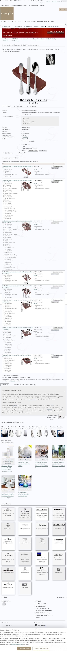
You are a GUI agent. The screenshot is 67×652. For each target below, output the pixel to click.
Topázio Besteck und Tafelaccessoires (25, 527)
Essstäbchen (28, 26)
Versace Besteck (25, 570)
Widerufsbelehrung (42, 613)
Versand (32, 141)
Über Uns (48, 1)
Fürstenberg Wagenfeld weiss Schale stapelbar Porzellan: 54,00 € (7, 496)
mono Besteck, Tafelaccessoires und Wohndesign (42, 557)
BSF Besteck (25, 585)
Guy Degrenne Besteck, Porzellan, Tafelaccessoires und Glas (8, 557)
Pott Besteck (42, 541)
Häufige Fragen (40, 603)
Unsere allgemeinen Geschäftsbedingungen (43, 609)
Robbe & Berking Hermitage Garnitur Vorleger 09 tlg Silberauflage (17, 356)
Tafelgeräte (6, 40)
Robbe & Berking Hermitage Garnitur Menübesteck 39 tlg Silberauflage (17, 301)
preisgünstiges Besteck (9, 28)
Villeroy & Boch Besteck (8, 585)
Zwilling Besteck (59, 570)
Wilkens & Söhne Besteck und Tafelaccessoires (42, 527)
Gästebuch (42, 3)
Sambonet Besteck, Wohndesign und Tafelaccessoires (25, 557)
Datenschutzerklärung (44, 615)
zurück (4, 597)
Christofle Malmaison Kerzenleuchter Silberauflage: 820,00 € (58, 464)
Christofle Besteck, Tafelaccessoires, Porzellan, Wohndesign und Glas (59, 513)
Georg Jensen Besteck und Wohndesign (8, 512)
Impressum (38, 618)
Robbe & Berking (23, 5)
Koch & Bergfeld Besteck (59, 526)
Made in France (53, 26)
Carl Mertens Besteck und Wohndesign (42, 571)
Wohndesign (15, 40)
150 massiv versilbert (33, 5)
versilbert (49, 409)
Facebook (41, 625)
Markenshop (6, 39)
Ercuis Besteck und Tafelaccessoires (8, 527)
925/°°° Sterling (51, 39)
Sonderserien (25, 39)
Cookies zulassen (24, 648)
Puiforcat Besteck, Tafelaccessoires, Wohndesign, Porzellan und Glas (25, 514)
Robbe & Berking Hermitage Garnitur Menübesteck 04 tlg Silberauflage (17, 167)
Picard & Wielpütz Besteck (8, 570)
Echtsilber (25, 137)
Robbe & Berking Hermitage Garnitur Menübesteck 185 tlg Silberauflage (17, 222)
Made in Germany (40, 26)
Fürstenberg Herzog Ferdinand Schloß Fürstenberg (8, 454)
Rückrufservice (56, 1)
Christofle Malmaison (41, 453)
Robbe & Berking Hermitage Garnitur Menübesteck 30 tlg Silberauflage (17, 286)
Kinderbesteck (18, 26)
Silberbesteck (6, 26)
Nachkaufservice (23, 28)
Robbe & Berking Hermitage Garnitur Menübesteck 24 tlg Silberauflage (17, 272)
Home (2, 5)
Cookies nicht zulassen (41, 648)
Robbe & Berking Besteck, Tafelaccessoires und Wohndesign (42, 513)
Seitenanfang (60, 597)
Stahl (52, 405)
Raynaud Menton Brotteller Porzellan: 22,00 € (23, 464)
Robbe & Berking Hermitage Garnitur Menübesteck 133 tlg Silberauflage (17, 181)
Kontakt (38, 601)
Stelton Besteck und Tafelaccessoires (59, 556)
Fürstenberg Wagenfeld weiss (8, 483)
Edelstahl (15, 39)
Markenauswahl (14, 5)
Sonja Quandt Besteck (8, 541)
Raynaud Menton (24, 453)
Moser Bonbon (24, 483)
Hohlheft (14, 405)
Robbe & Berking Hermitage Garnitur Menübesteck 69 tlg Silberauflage (17, 328)
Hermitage (42, 5)
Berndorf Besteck (59, 541)
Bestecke (7, 5)
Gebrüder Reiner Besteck (25, 541)
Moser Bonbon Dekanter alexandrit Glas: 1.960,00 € (23, 494)
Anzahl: (23, 150)
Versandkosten (40, 606)
